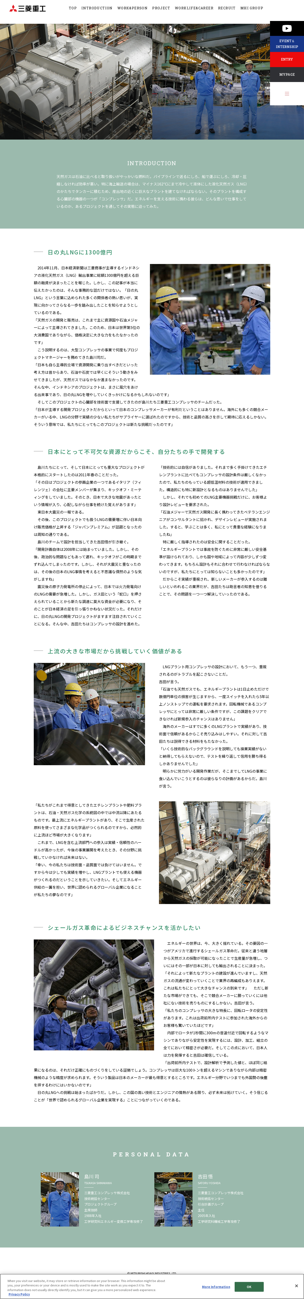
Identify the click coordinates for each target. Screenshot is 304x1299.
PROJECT (161, 12)
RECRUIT (227, 12)
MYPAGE (287, 74)
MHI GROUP (251, 12)
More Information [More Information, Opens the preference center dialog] (216, 1287)
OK (249, 1287)
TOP (73, 12)
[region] (152, 1286)
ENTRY (287, 59)
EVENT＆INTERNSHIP (287, 44)
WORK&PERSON (132, 12)
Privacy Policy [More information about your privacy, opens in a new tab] (19, 1294)
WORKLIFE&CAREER (194, 12)
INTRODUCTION (97, 12)
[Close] (296, 1286)
